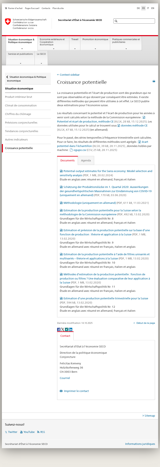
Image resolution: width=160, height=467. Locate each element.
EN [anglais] (152, 8)
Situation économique (19, 88)
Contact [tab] (65, 335)
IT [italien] (148, 8)
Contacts (46, 8)
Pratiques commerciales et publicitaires (126, 40)
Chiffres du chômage (18, 114)
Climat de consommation (21, 105)
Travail (74, 39)
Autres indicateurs (16, 139)
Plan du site (58, 8)
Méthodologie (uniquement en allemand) (106, 202)
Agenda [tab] (86, 160)
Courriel (65, 378)
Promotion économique (95, 39)
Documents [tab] (67, 160)
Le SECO (41, 54)
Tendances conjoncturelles (21, 131)
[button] (116, 21)
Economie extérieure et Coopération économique (52, 42)
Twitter (12, 432)
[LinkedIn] (70, 329)
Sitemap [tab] (150, 415)
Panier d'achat (15, 8)
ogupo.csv (95, 150)
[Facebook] (59, 329)
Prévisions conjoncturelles (21, 122)
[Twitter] (63, 329)
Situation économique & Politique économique (23, 42)
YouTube (29, 432)
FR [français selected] (143, 8)
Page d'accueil (32, 8)
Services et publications (20, 54)
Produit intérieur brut (18, 96)
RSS (42, 432)
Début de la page (145, 323)
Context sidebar (70, 74)
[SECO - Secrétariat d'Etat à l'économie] (54, 23)
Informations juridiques (140, 443)
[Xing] (67, 329)
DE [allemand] (138, 8)
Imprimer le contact (76, 391)
